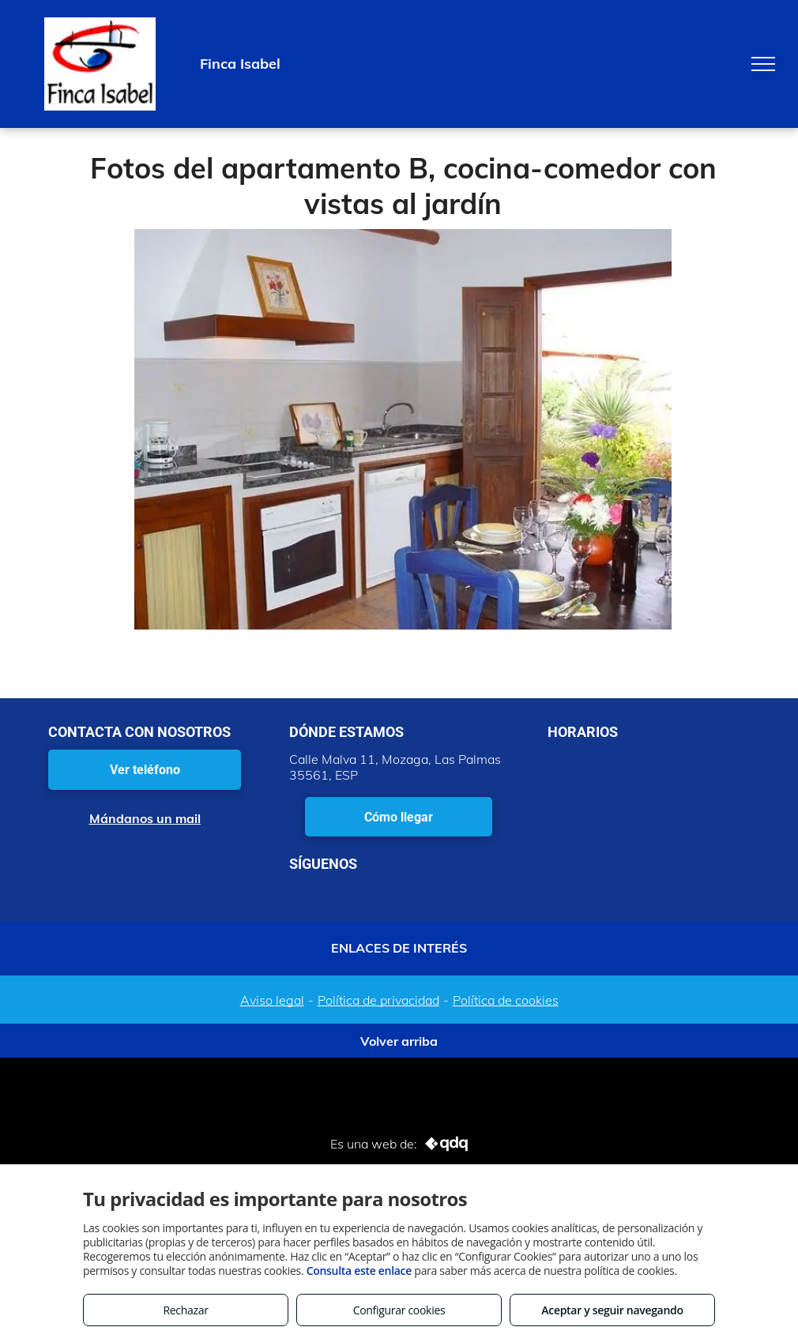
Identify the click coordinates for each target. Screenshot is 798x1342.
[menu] (763, 64)
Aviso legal (272, 1000)
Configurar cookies (399, 1310)
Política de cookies (506, 1000)
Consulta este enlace (359, 1270)
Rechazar (185, 1310)
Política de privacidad (378, 1000)
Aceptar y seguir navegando (612, 1310)
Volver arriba (399, 1041)
